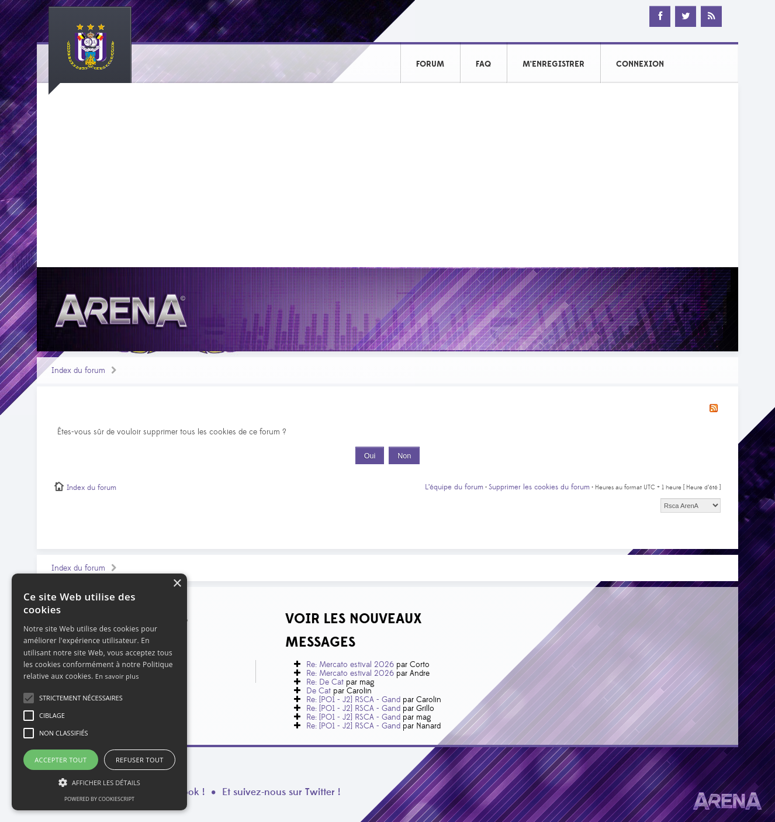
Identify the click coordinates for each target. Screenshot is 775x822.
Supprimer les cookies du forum (539, 487)
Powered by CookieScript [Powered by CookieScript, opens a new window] (99, 799)
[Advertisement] (387, 179)
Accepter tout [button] (60, 759)
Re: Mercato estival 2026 (350, 664)
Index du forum (78, 370)
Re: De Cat (325, 682)
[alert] (99, 692)
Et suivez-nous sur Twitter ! (281, 792)
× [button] (176, 583)
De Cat (318, 691)
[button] (81, 698)
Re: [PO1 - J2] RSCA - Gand (353, 700)
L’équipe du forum (454, 487)
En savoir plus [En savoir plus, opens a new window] (117, 676)
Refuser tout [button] (140, 759)
